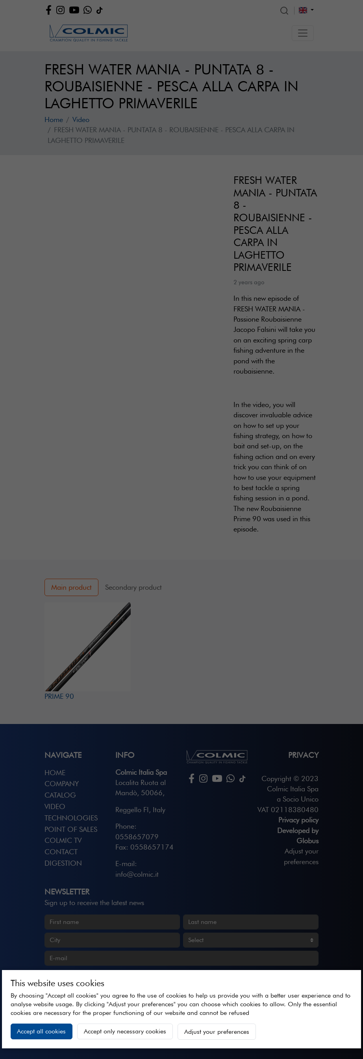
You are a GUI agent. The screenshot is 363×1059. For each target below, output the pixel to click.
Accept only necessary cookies (125, 1031)
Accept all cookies (41, 1031)
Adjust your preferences (216, 1031)
